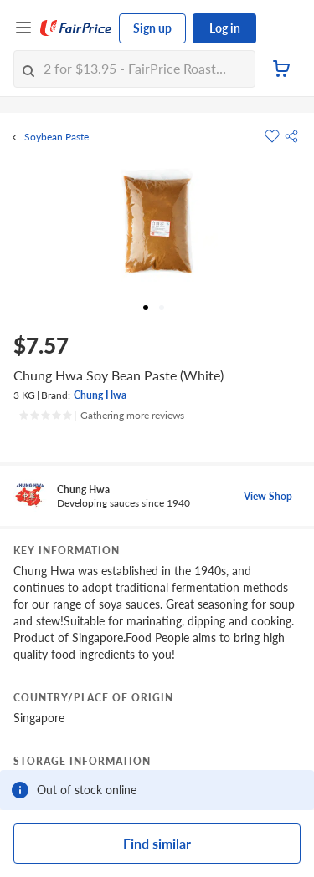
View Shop (268, 496)
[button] (291, 136)
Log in (224, 28)
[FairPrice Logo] (76, 28)
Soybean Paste (56, 137)
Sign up (152, 28)
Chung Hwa (100, 395)
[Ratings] (101, 415)
